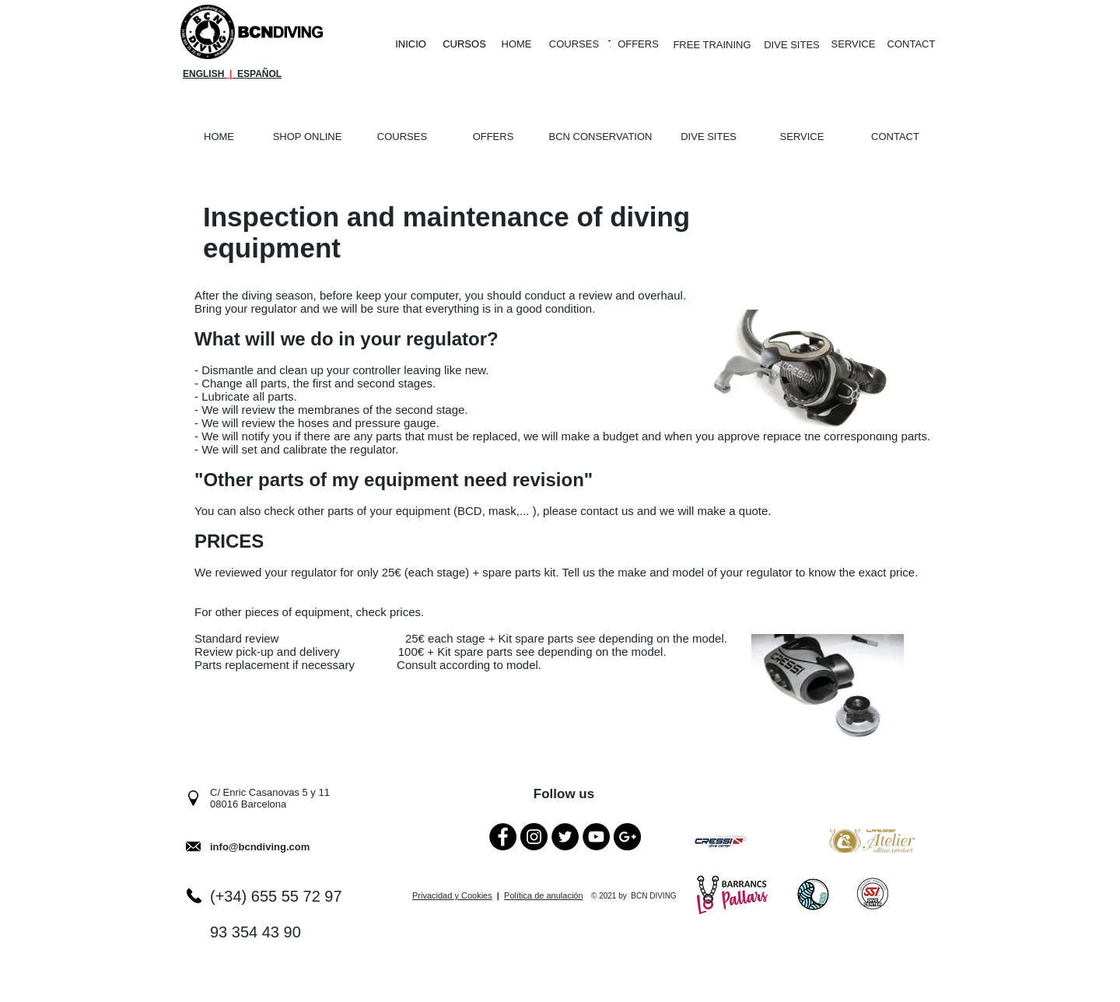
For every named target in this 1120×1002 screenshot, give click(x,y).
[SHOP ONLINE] (307, 137)
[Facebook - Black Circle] (502, 836)
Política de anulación (543, 895)
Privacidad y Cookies (452, 895)
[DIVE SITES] (791, 45)
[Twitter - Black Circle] (565, 836)
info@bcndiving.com (260, 847)
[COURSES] (574, 44)
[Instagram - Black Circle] (534, 836)
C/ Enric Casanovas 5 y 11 (270, 792)
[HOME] (516, 44)
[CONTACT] (911, 44)
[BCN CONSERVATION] (600, 137)
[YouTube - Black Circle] (596, 836)
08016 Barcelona (248, 804)
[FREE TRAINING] (712, 45)
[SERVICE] (853, 44)
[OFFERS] (638, 44)
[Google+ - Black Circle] (627, 836)
